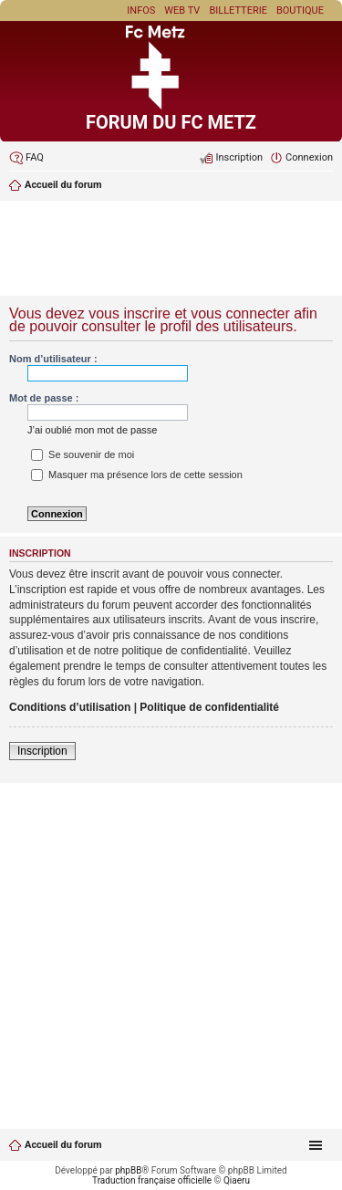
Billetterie (238, 10)
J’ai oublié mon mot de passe (92, 429)
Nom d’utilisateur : (53, 358)
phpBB (128, 1170)
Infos (141, 10)
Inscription (42, 751)
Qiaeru (236, 1180)
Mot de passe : (43, 397)
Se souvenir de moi (82, 454)
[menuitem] (26, 158)
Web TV (182, 10)
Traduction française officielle (152, 1180)
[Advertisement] (171, 250)
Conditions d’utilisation (69, 707)
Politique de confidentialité (209, 707)
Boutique (300, 10)
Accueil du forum (63, 1145)
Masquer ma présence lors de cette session (137, 474)
